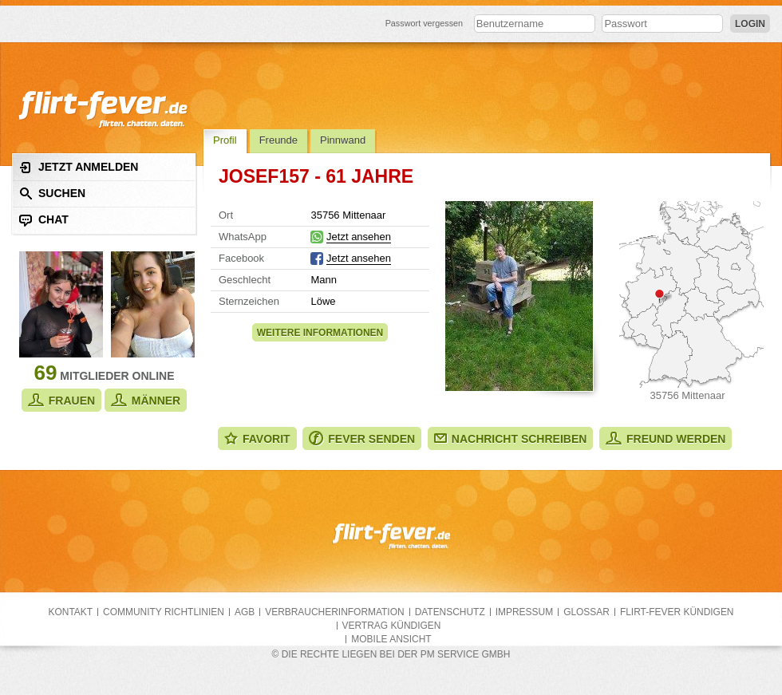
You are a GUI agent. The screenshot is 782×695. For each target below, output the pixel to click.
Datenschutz (450, 612)
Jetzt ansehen (358, 237)
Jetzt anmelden (78, 167)
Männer (145, 400)
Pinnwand (342, 140)
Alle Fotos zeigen (519, 296)
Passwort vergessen (424, 23)
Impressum (524, 612)
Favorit (257, 438)
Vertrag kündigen (391, 625)
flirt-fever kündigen (677, 612)
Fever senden (362, 438)
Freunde (278, 140)
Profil (225, 140)
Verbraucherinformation (334, 612)
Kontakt (71, 612)
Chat (44, 220)
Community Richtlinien (163, 612)
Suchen (52, 193)
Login (750, 24)
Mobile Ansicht (391, 639)
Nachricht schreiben (510, 438)
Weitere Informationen (320, 332)
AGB (245, 612)
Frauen (61, 400)
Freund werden (665, 438)
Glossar (586, 612)
